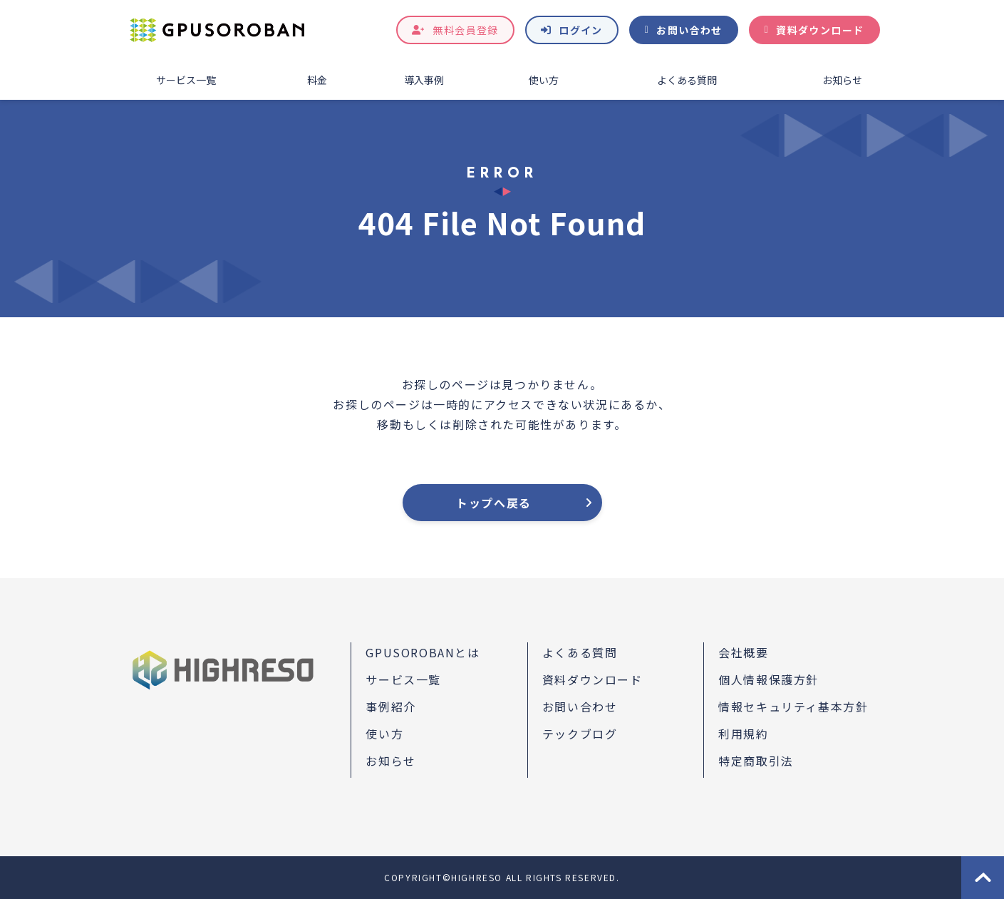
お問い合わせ (689, 30)
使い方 (544, 80)
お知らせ (842, 80)
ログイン (581, 30)
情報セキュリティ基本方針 (793, 706)
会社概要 (743, 652)
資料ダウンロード (820, 30)
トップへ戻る (494, 502)
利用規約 (743, 733)
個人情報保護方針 (768, 679)
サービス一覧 (186, 80)
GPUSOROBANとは (423, 652)
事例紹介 (390, 706)
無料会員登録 (465, 30)
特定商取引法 (756, 760)
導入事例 (424, 80)
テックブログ (580, 733)
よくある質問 (687, 80)
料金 (317, 80)
